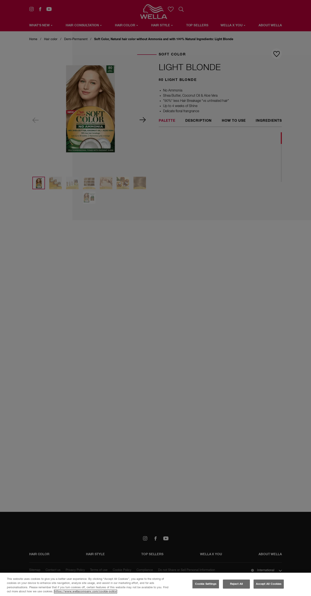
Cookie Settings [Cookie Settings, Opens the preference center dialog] (206, 584)
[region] (155, 584)
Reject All (236, 584)
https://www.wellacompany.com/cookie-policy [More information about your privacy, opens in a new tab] (85, 591)
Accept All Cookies (268, 584)
